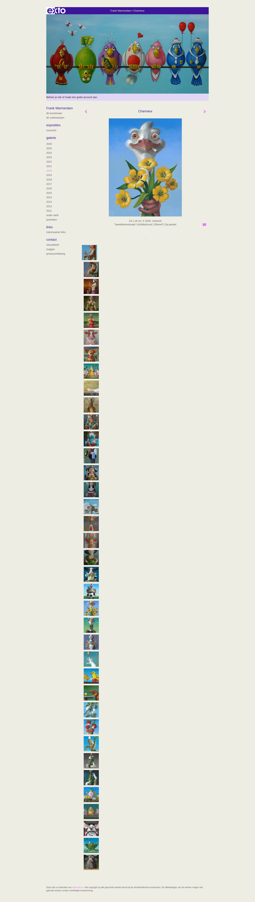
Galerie (51, 138)
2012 (49, 206)
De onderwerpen (55, 117)
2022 (49, 161)
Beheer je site (54, 97)
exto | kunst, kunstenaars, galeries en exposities (56, 10)
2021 (49, 166)
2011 (49, 210)
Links (49, 227)
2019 (49, 175)
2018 (49, 179)
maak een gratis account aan (81, 97)
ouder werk (52, 215)
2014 (49, 197)
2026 (49, 143)
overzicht (51, 130)
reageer (50, 249)
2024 (49, 152)
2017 (49, 184)
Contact (51, 239)
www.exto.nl (78, 887)
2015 (49, 192)
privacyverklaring (55, 253)
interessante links (56, 232)
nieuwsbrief (52, 244)
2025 (49, 148)
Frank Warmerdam (120, 10)
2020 (49, 170)
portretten (51, 219)
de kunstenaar (54, 113)
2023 (49, 157)
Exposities (53, 125)
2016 (49, 188)
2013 (49, 201)
